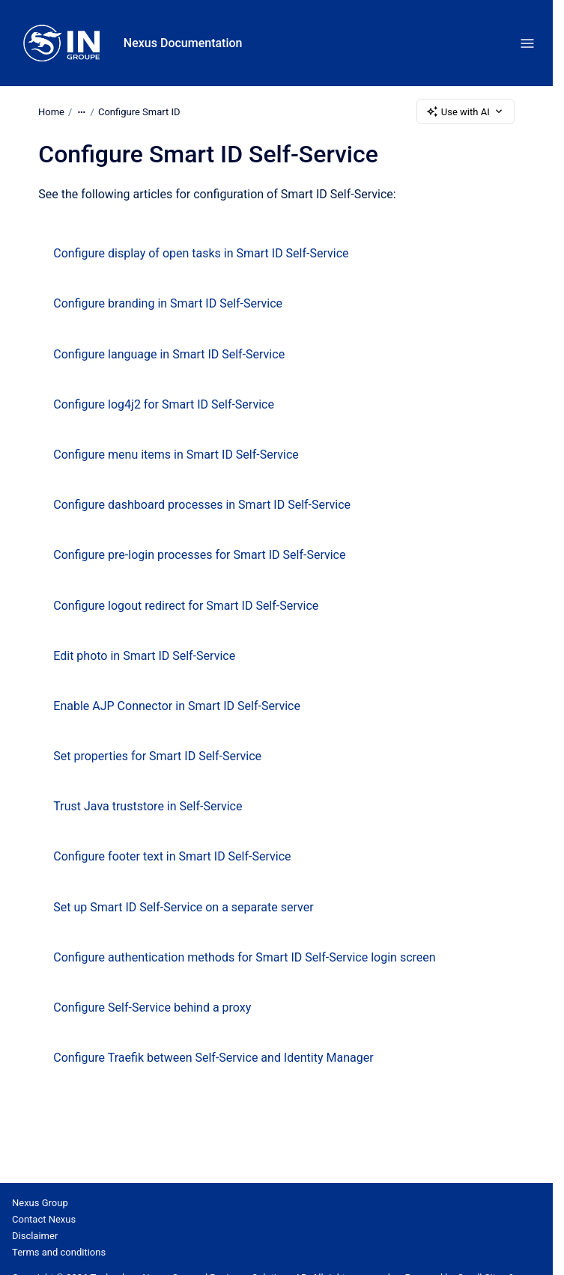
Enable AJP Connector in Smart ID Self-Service (176, 706)
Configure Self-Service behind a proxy (152, 1007)
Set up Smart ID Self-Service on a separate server (183, 907)
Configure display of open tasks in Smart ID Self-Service (200, 253)
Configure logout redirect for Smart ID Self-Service (185, 606)
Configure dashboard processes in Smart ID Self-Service (202, 505)
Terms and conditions (59, 1252)
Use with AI (465, 111)
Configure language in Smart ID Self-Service (169, 354)
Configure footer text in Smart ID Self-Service (172, 856)
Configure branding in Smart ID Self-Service (167, 303)
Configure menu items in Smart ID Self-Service (175, 454)
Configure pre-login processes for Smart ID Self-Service (199, 555)
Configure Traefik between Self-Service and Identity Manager (213, 1058)
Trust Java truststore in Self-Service (147, 806)
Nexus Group (40, 1202)
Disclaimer (35, 1235)
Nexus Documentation (183, 43)
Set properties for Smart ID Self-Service (157, 756)
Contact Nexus (44, 1219)
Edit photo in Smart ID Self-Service (144, 656)
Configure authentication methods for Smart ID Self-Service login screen (244, 957)
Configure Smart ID (139, 111)
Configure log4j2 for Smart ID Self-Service (163, 404)
